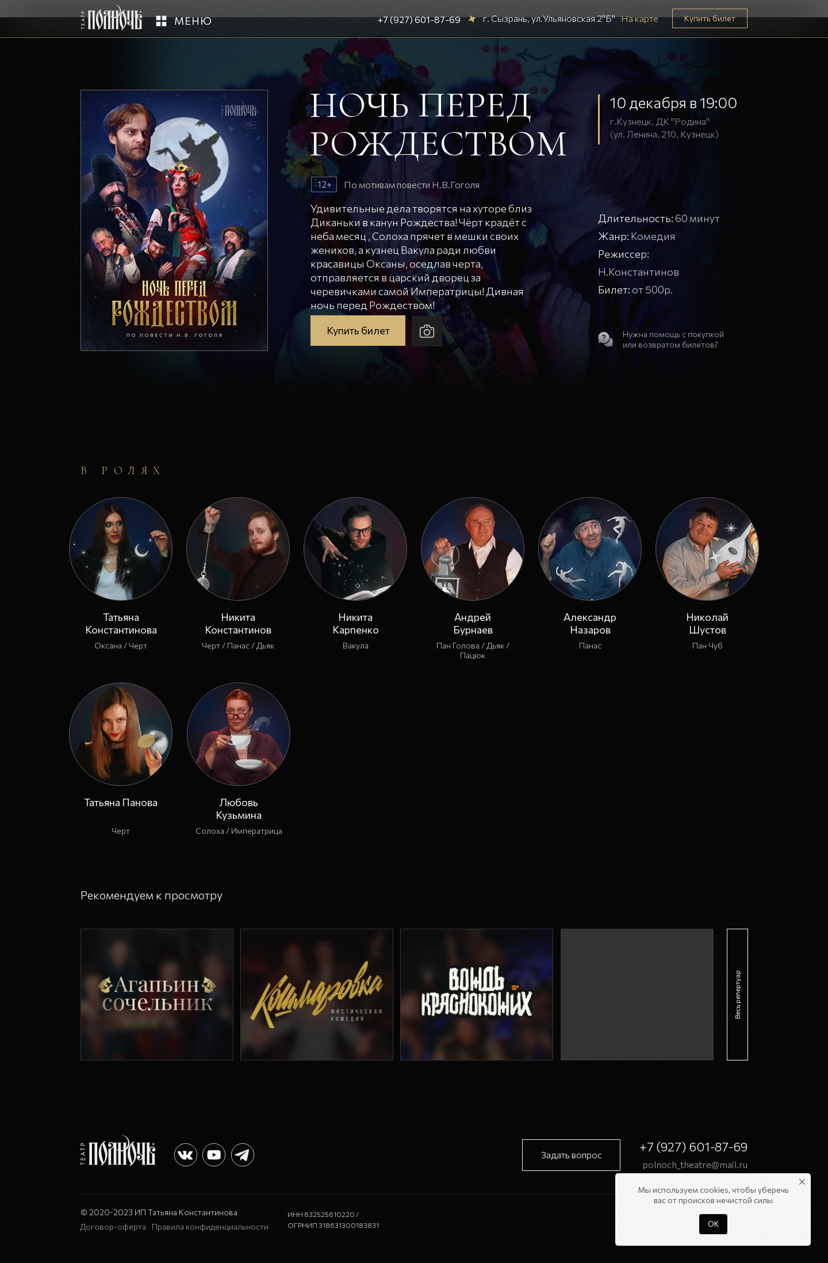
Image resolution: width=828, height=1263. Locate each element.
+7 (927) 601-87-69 (419, 19)
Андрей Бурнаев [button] (473, 623)
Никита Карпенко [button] (355, 623)
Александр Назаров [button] (590, 623)
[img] (156, 994)
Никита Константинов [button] (238, 623)
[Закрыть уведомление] (802, 1182)
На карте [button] (639, 18)
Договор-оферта (113, 1226)
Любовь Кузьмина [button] (239, 808)
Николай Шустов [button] (707, 623)
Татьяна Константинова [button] (121, 623)
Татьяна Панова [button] (121, 802)
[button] (161, 21)
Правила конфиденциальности (210, 1226)
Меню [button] (193, 20)
